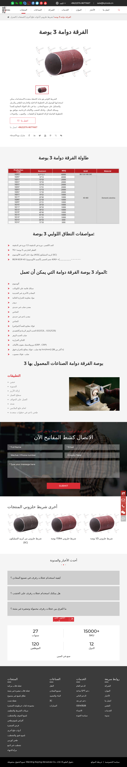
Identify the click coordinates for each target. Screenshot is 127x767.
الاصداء (79, 710)
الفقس (107, 706)
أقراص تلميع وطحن (15, 720)
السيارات (53, 706)
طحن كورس (12, 740)
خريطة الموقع (96, 762)
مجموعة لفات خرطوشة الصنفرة (20, 706)
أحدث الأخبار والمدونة (63, 561)
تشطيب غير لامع (14, 745)
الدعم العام (80, 686)
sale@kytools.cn (105, 3)
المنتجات (23, 10)
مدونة (107, 715)
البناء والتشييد (55, 696)
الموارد (78, 10)
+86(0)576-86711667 (80, 3)
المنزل (13, 17)
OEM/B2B (81, 706)
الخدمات (65, 10)
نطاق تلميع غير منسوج (16, 696)
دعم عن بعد (81, 701)
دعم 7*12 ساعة (82, 691)
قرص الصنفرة (13, 725)
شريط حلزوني (47, 17)
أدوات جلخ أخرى (32, 17)
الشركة (51, 10)
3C (51, 701)
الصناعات (38, 10)
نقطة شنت (11, 701)
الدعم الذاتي (81, 696)
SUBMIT (63, 485)
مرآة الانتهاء (12, 750)
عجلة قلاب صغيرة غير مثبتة (18, 691)
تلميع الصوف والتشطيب (17, 715)
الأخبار (92, 10)
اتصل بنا (106, 10)
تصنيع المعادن (55, 691)
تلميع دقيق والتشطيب (16, 735)
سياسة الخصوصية (112, 762)
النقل (52, 686)
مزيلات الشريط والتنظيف (17, 710)
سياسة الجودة (82, 715)
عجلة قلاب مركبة (14, 686)
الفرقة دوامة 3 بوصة (62, 17)
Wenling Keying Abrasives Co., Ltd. (43, 762)
